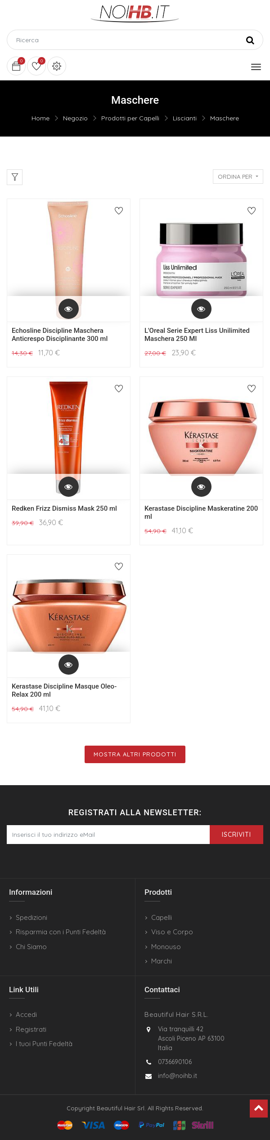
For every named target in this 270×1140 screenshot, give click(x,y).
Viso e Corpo (172, 932)
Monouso (166, 946)
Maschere (224, 118)
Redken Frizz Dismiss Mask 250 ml (64, 508)
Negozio (75, 118)
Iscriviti (236, 835)
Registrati (31, 1029)
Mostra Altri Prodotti (135, 754)
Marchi (161, 961)
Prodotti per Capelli (130, 118)
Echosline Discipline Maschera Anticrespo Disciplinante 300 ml (60, 335)
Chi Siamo (31, 946)
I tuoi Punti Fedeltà (44, 1043)
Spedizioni (31, 917)
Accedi (26, 1014)
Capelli (161, 917)
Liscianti (185, 118)
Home (41, 118)
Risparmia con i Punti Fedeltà (61, 932)
